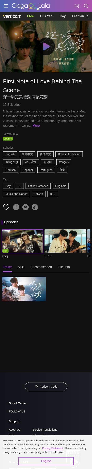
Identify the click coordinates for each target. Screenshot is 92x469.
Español (28, 170)
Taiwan (38, 193)
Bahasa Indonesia (69, 154)
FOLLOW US (17, 411)
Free (30, 16)
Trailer (7, 267)
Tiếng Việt (12, 162)
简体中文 (45, 154)
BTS (52, 193)
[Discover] (77, 6)
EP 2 (48, 256)
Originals (60, 186)
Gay (63, 16)
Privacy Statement (52, 448)
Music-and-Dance (16, 193)
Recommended (41, 267)
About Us (14, 429)
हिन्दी (62, 170)
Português (46, 170)
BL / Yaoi (46, 16)
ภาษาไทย (31, 162)
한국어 (48, 162)
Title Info (64, 267)
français (64, 162)
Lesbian (78, 16)
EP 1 (5, 257)
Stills (21, 267)
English (10, 154)
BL (19, 186)
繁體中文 (27, 154)
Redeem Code (46, 386)
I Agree (46, 461)
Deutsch (11, 170)
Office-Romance (38, 186)
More (36, 125)
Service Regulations (45, 429)
